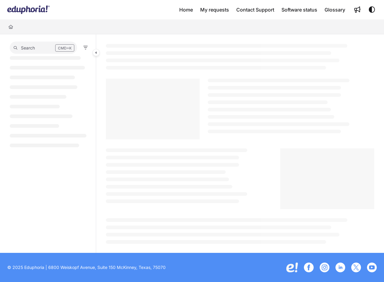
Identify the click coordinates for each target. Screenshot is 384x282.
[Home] (186, 10)
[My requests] (214, 10)
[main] (240, 143)
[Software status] (299, 10)
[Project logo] (28, 9)
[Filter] (85, 47)
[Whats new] (357, 10)
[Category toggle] (96, 52)
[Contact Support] (255, 10)
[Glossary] (335, 10)
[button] (43, 48)
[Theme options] (372, 10)
